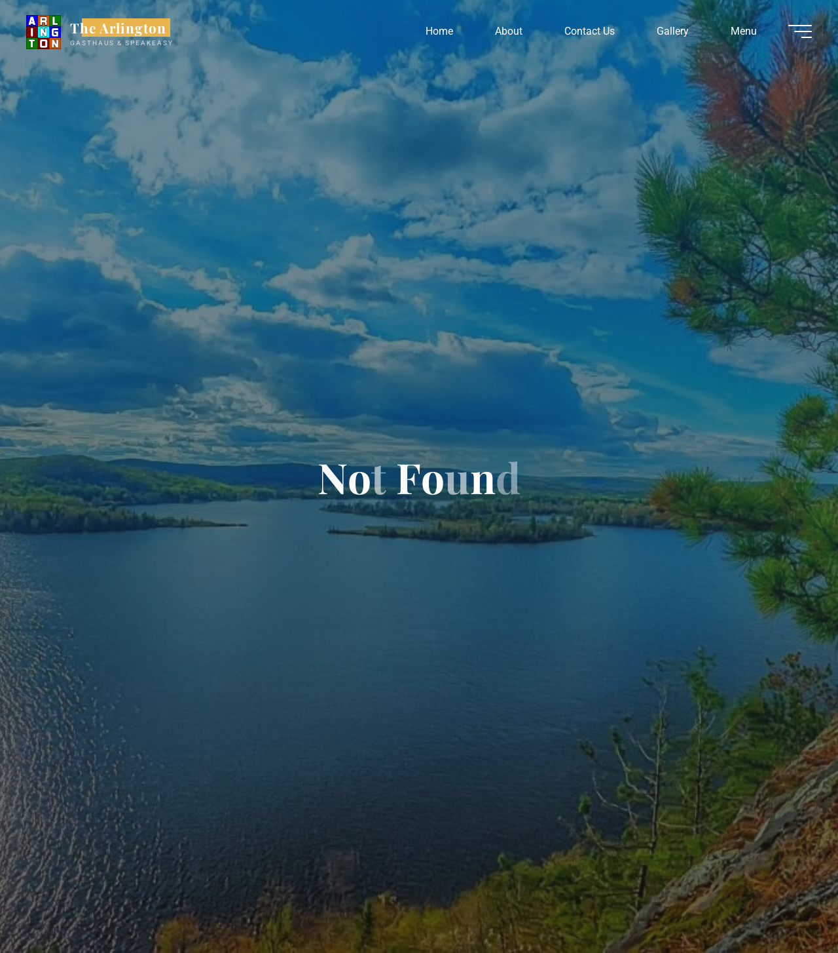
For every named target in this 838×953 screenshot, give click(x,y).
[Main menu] (800, 31)
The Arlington (118, 27)
